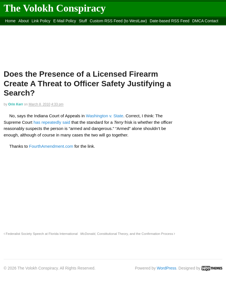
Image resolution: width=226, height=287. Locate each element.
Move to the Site (65, 28)
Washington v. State (104, 115)
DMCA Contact (205, 21)
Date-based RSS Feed (169, 21)
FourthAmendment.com (51, 146)
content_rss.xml (19, 28)
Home (10, 21)
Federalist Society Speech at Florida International (41, 233)
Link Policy (41, 21)
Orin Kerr (15, 104)
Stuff (83, 21)
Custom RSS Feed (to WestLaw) (118, 21)
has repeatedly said (52, 122)
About (23, 21)
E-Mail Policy (64, 21)
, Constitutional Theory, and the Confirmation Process (127, 233)
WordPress (166, 268)
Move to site (116, 28)
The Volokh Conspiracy (55, 8)
